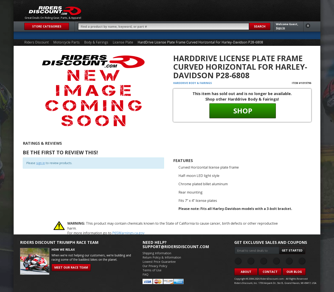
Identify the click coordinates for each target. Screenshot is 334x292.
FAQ (145, 274)
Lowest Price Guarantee (159, 262)
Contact (270, 272)
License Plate (123, 42)
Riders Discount (36, 42)
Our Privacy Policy (155, 266)
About (246, 272)
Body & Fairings (96, 42)
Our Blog (294, 272)
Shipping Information (157, 253)
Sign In (280, 28)
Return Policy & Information (162, 257)
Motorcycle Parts (66, 42)
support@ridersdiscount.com (176, 246)
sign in (40, 163)
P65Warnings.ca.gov (128, 233)
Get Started (292, 250)
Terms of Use (152, 270)
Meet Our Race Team (71, 267)
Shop (242, 111)
